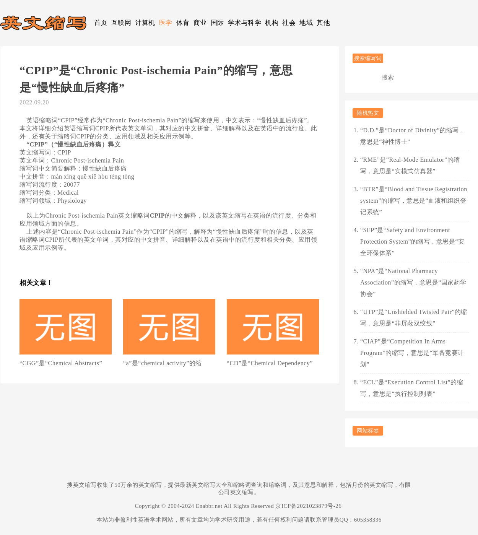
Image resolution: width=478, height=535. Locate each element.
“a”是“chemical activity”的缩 (162, 363)
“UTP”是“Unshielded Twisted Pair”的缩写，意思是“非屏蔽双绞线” (413, 318)
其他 (323, 22)
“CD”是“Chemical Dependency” (270, 363)
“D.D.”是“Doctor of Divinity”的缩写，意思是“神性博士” (412, 136)
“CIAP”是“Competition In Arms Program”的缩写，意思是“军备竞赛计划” (412, 353)
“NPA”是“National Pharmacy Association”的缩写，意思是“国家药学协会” (413, 282)
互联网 (121, 22)
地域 (306, 22)
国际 (217, 22)
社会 (289, 22)
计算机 (145, 22)
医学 (165, 22)
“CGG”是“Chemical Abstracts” (61, 363)
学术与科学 (245, 22)
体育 (183, 22)
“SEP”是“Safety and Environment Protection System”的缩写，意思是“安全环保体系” (412, 241)
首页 (100, 22)
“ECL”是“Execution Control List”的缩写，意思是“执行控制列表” (411, 388)
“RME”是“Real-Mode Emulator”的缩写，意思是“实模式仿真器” (410, 165)
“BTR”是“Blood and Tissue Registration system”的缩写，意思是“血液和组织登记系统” (413, 200)
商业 (200, 22)
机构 (271, 22)
